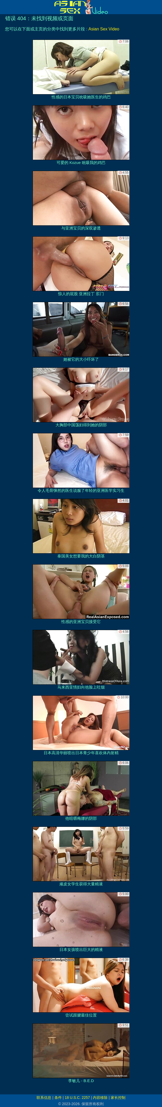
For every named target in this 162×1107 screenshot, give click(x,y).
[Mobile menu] (5, 7)
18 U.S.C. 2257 (77, 1097)
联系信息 (44, 1097)
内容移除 (100, 1097)
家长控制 (118, 1097)
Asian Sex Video (103, 29)
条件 (58, 1097)
